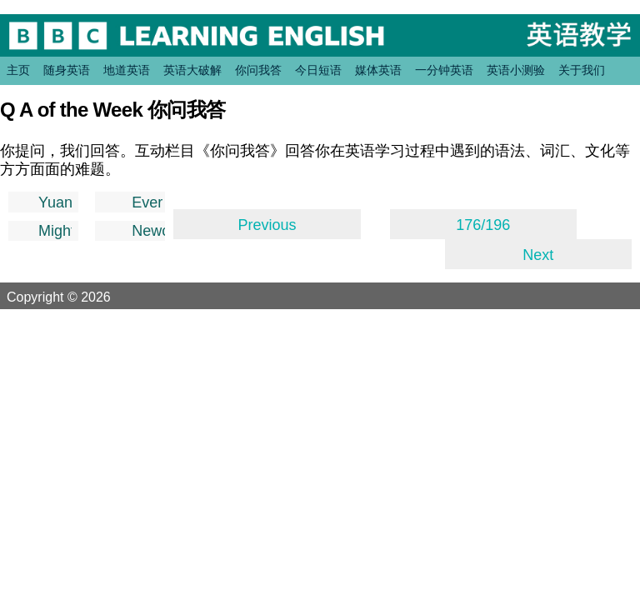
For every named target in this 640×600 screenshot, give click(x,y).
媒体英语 (378, 70)
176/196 (483, 225)
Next (537, 255)
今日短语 (318, 70)
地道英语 (126, 70)
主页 (18, 70)
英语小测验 (516, 70)
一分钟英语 (444, 70)
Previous (267, 225)
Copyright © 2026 (78, 296)
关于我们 (581, 70)
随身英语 (66, 70)
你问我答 (258, 70)
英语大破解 (192, 70)
